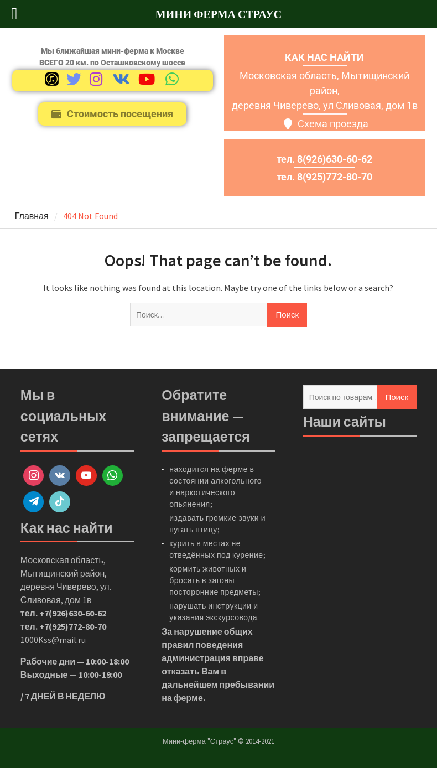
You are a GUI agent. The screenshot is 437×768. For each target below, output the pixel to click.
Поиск (396, 397)
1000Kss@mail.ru (53, 639)
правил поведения (202, 644)
